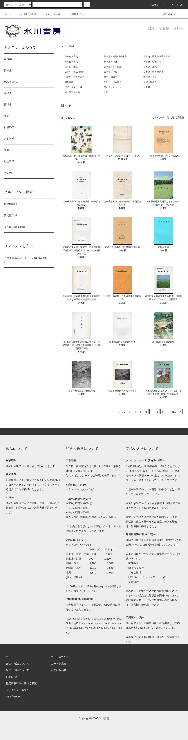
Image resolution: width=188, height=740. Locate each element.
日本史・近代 (150, 66)
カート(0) (174, 5)
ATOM (16, 696)
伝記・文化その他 (73, 87)
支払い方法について (17, 663)
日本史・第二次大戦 (74, 72)
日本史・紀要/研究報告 (115, 56)
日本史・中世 (110, 61)
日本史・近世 (71, 66)
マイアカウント (60, 656)
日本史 (72, 46)
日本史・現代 (110, 72)
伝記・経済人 (150, 82)
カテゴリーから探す (26, 14)
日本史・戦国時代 (152, 61)
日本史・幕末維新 (113, 66)
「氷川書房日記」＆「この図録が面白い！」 (26, 259)
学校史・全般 (150, 77)
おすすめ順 (157, 117)
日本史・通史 (71, 56)
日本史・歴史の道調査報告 (156, 56)
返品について (13, 676)
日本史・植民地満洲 (153, 72)
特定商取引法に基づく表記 (21, 683)
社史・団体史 (110, 77)
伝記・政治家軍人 (113, 82)
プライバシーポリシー (19, 689)
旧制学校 (69, 82)
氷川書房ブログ (75, 14)
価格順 (171, 117)
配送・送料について (17, 670)
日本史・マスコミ (113, 87)
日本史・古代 (71, 61)
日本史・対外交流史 (74, 77)
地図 (106, 92)
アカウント (153, 5)
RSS (8, 696)
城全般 (146, 87)
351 (173, 411)
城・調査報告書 (72, 92)
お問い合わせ (166, 14)
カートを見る (58, 663)
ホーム (8, 14)
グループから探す (52, 14)
